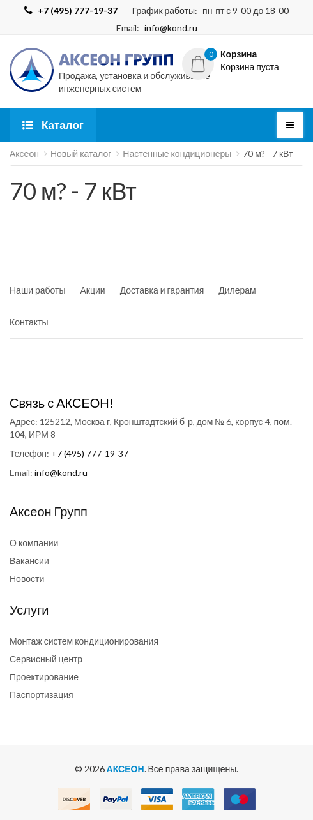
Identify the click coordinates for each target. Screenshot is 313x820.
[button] (242, 60)
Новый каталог (80, 153)
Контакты (29, 322)
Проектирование (44, 676)
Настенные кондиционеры (177, 153)
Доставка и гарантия (162, 290)
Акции (92, 290)
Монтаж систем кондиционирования (84, 641)
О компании (34, 542)
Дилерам (237, 290)
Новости (27, 578)
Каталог (53, 124)
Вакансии (29, 560)
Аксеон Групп (49, 511)
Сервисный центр (46, 658)
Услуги (29, 609)
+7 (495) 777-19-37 (89, 453)
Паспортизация (41, 694)
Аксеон (24, 153)
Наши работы (38, 290)
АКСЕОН (125, 768)
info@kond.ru (170, 27)
